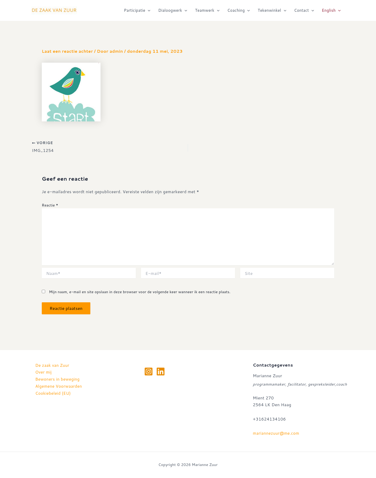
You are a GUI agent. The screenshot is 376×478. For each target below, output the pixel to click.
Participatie (137, 10)
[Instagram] (148, 371)
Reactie (50, 205)
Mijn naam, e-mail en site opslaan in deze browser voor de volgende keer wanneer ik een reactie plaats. (140, 291)
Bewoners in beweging (58, 379)
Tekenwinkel (272, 10)
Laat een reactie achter (68, 51)
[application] (147, 10)
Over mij (43, 372)
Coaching (238, 10)
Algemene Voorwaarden (59, 386)
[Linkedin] (160, 371)
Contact (304, 10)
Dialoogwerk (172, 10)
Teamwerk (207, 10)
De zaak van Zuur (52, 365)
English (331, 10)
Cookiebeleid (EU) (53, 393)
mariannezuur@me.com (276, 433)
